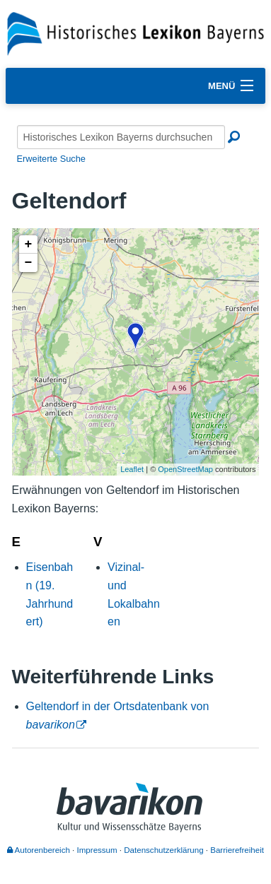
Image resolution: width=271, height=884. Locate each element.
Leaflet (132, 469)
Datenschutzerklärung (163, 850)
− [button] (29, 262)
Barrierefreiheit (237, 850)
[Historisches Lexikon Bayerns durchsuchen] (121, 137)
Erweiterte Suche (51, 158)
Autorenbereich (38, 850)
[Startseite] (135, 33)
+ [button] (29, 244)
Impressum (97, 850)
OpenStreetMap (185, 469)
